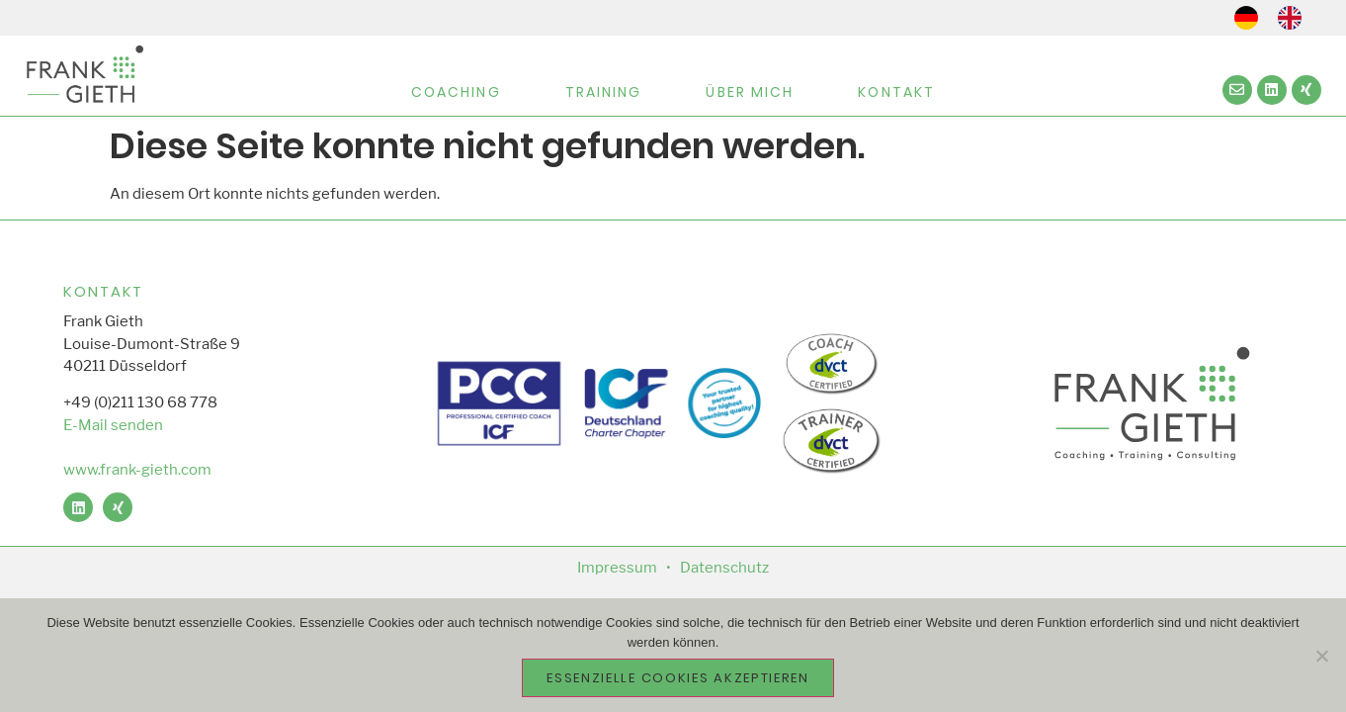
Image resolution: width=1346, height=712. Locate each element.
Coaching (456, 92)
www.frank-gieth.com (137, 470)
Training (603, 92)
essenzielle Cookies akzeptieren (678, 677)
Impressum (617, 568)
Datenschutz (724, 568)
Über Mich (750, 92)
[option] (1294, 18)
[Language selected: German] (1277, 18)
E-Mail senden (113, 425)
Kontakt (896, 92)
